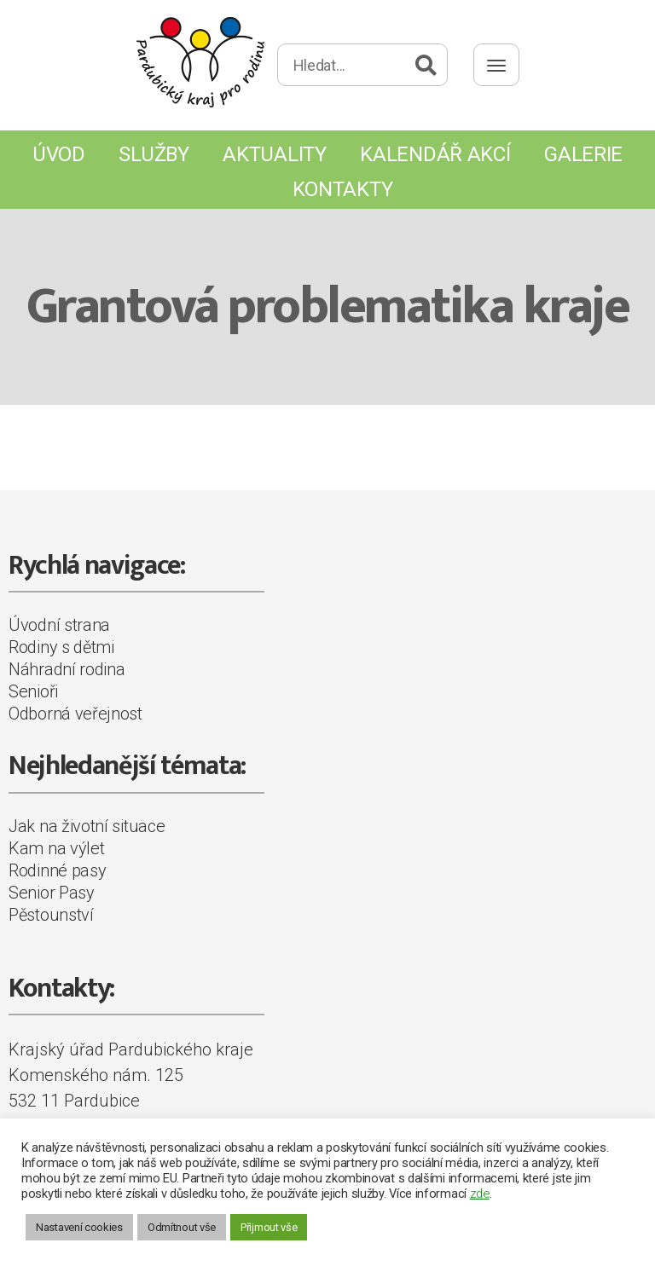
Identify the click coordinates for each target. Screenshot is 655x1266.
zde (480, 1193)
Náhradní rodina (67, 669)
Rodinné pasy (57, 870)
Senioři (33, 691)
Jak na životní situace (87, 826)
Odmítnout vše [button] (182, 1227)
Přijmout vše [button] (269, 1227)
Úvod (58, 154)
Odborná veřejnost (75, 713)
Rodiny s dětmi (61, 647)
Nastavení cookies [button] (79, 1227)
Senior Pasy (52, 892)
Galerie (583, 154)
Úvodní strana (59, 625)
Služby (153, 154)
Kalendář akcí (435, 154)
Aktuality (274, 154)
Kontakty (343, 189)
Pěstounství (51, 915)
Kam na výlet (56, 848)
